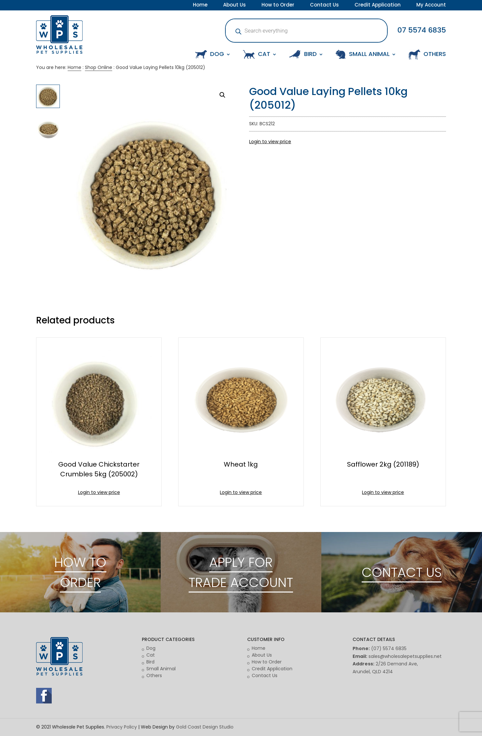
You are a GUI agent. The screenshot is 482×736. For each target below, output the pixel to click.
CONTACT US (402, 572)
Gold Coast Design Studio (205, 727)
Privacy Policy (121, 727)
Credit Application (378, 5)
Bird (150, 662)
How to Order (277, 5)
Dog (150, 648)
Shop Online (98, 67)
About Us (234, 5)
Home (200, 5)
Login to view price (270, 141)
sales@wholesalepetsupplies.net (405, 656)
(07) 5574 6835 (389, 648)
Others (154, 675)
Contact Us (324, 5)
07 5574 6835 (421, 30)
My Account (431, 5)
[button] (222, 95)
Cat (150, 655)
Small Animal (161, 668)
